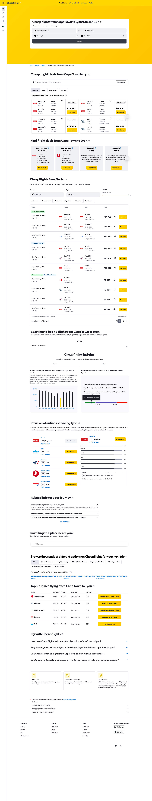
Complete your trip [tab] (62, 562)
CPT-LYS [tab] (79, 341)
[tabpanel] (79, 392)
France (42, 65)
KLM (42, 449)
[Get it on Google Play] (119, 727)
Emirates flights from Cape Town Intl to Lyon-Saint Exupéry (46, 577)
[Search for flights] (3, 9)
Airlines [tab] (34, 562)
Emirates (43, 438)
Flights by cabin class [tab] (97, 562)
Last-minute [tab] (53, 90)
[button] (3, 3)
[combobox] (36, 26)
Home (31, 65)
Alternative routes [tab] (46, 562)
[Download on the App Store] (119, 732)
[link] (42, 168)
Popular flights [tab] (59, 566)
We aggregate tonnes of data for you (80, 708)
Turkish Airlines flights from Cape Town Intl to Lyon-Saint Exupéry (111, 577)
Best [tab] (43, 90)
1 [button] (119, 321)
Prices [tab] (55, 364)
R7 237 (94, 22)
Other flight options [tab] (114, 562)
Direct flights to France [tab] (79, 562)
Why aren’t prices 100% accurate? (80, 712)
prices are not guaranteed (69, 699)
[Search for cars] (3, 17)
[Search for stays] (3, 13)
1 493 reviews (45, 454)
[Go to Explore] (3, 21)
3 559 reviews (45, 443)
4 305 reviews (45, 476)
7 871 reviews (45, 487)
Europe (37, 65)
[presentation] (101, 22)
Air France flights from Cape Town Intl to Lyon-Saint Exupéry (79, 577)
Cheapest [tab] (35, 90)
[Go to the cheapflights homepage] (14, 3)
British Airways (45, 481)
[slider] (129, 195)
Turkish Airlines (45, 470)
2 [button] (123, 321)
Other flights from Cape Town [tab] (41, 566)
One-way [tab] (63, 90)
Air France (44, 460)
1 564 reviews (45, 465)
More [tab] (104, 364)
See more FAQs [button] (64, 521)
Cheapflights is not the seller (80, 705)
